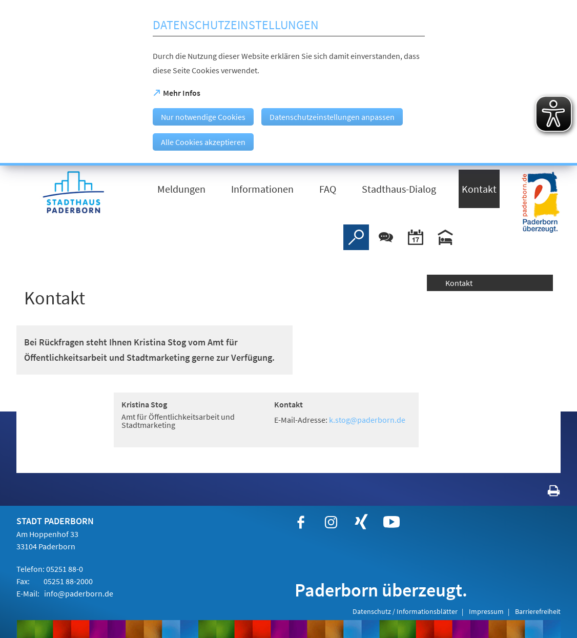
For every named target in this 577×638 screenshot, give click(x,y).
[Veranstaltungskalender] (415, 237)
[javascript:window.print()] (544, 493)
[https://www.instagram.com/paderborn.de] (331, 522)
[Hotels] (445, 237)
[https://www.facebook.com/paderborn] (301, 522)
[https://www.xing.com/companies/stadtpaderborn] (361, 522)
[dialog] (288, 83)
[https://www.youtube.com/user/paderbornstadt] (391, 522)
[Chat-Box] (386, 237)
